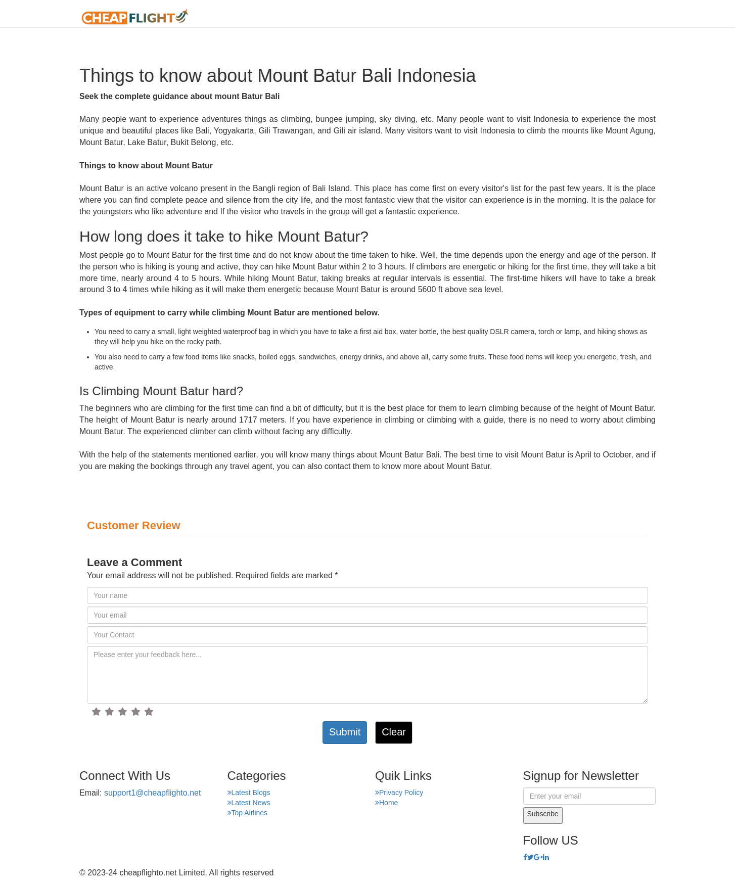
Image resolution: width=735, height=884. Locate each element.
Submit (344, 731)
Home (364, 17)
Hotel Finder (631, 17)
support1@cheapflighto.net (152, 792)
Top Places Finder (553, 17)
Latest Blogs (248, 792)
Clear (394, 731)
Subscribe (543, 814)
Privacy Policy (399, 792)
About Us (410, 17)
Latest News (248, 803)
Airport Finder (472, 17)
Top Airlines (247, 813)
